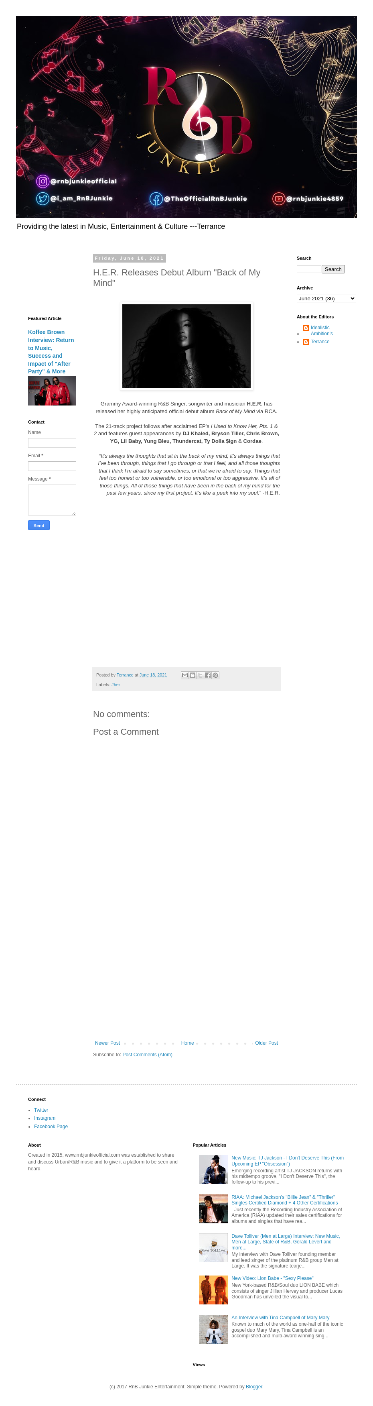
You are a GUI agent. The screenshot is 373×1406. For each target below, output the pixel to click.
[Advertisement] (186, 974)
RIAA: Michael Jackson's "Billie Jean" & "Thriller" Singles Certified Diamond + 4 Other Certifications (284, 1200)
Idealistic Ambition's (322, 330)
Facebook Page (51, 1126)
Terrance (320, 341)
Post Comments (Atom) (147, 1055)
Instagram (44, 1118)
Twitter (41, 1110)
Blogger (254, 1387)
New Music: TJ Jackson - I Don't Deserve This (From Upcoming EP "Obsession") (287, 1160)
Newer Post (107, 1043)
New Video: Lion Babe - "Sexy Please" (272, 1278)
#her (115, 684)
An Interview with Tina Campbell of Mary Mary (280, 1317)
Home (187, 1043)
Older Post (266, 1043)
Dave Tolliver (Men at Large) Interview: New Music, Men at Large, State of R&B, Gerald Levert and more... (285, 1242)
